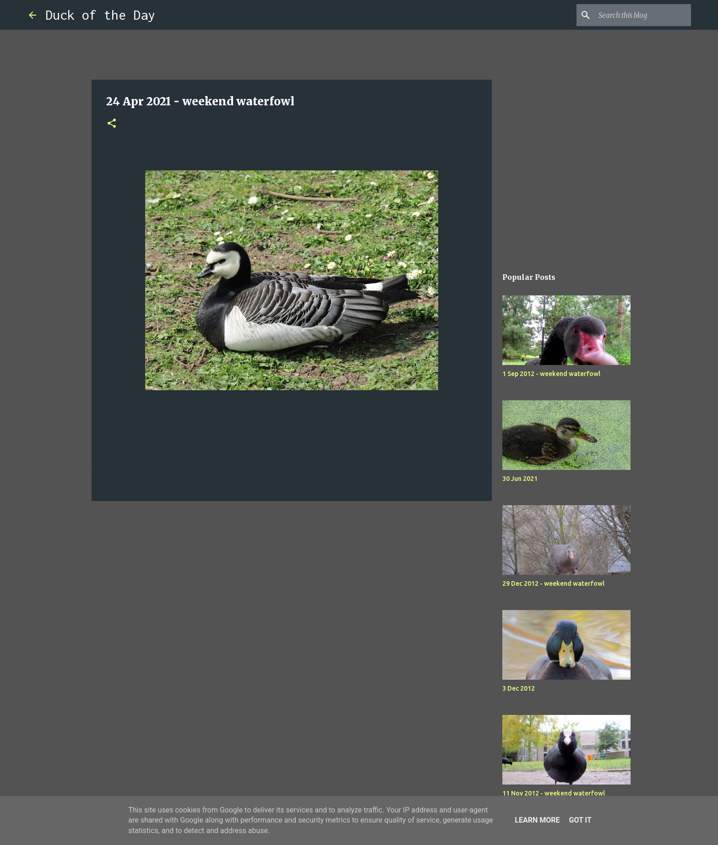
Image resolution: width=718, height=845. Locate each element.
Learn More (537, 820)
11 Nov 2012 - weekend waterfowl (553, 793)
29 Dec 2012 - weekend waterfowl (553, 583)
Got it (580, 820)
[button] (111, 124)
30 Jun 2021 (520, 478)
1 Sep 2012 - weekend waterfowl (551, 373)
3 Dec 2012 (518, 688)
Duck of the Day (100, 14)
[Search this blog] (643, 15)
